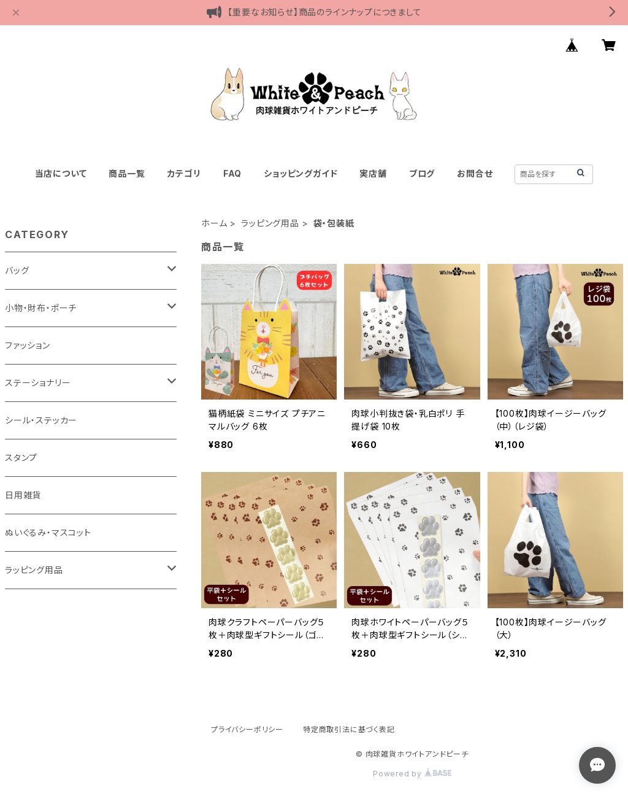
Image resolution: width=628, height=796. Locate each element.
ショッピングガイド (300, 173)
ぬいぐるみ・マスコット (48, 532)
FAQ (232, 173)
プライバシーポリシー (247, 729)
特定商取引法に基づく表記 (349, 729)
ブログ (422, 173)
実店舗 (372, 173)
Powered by (412, 773)
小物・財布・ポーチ (41, 308)
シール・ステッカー (41, 420)
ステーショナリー (38, 382)
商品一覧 (127, 173)
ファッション (27, 345)
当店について (61, 173)
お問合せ (474, 173)
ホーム (214, 223)
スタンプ (21, 457)
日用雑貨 (23, 495)
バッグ (17, 270)
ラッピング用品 (270, 223)
